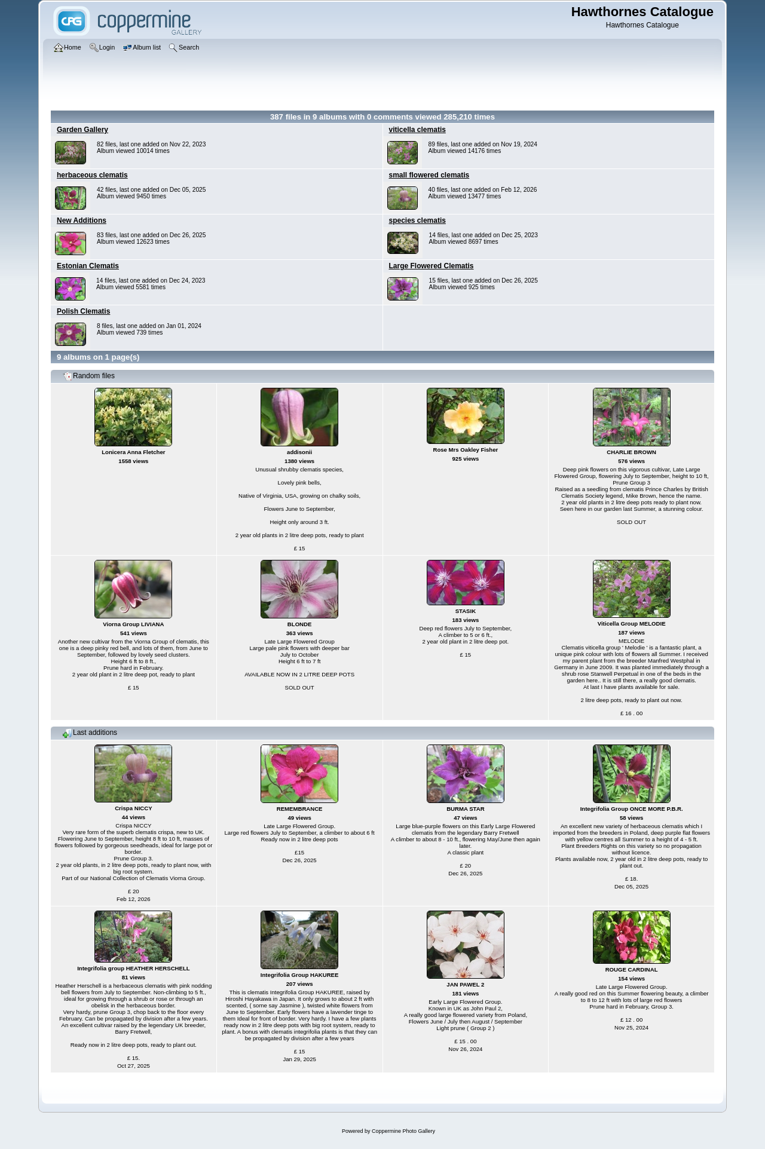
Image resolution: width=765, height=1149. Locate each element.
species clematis (417, 220)
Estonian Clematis (88, 266)
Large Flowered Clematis (431, 266)
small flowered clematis (429, 175)
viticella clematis (417, 129)
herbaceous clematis (92, 175)
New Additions (81, 220)
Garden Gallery (82, 129)
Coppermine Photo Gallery (403, 1131)
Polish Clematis (83, 311)
